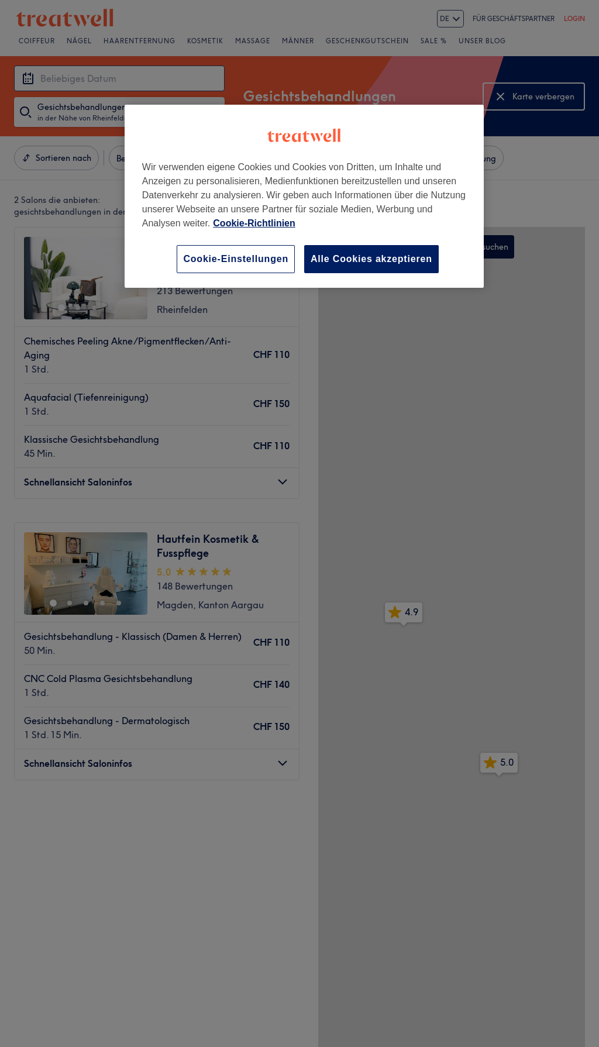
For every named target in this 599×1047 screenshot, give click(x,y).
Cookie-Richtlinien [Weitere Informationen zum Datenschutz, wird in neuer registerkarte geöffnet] (254, 223)
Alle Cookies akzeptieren (371, 259)
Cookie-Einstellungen (235, 259)
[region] (304, 196)
